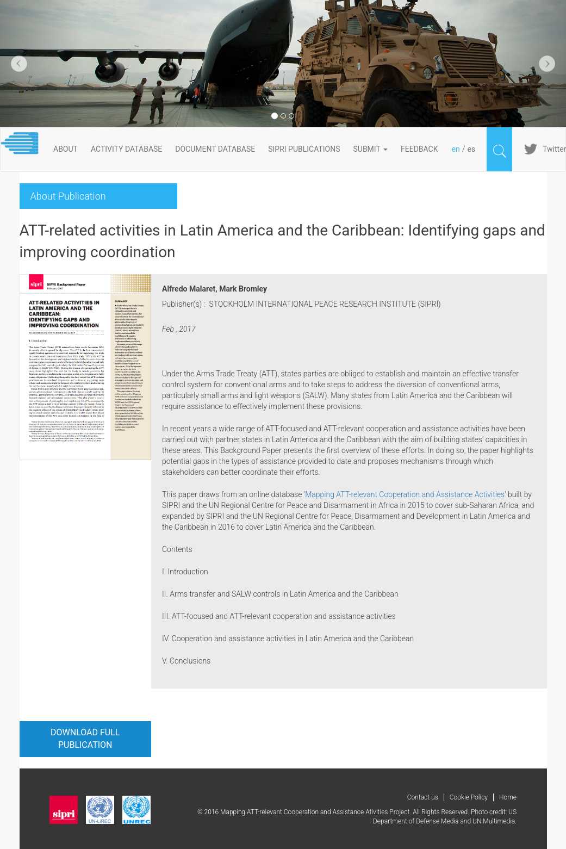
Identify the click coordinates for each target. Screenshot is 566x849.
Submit (370, 149)
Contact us (422, 797)
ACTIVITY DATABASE (126, 149)
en (456, 149)
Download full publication (85, 738)
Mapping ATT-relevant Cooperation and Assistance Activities (405, 494)
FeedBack (419, 149)
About (65, 149)
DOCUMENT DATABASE (215, 149)
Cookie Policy (469, 797)
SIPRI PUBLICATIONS (304, 149)
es (471, 149)
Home (508, 797)
